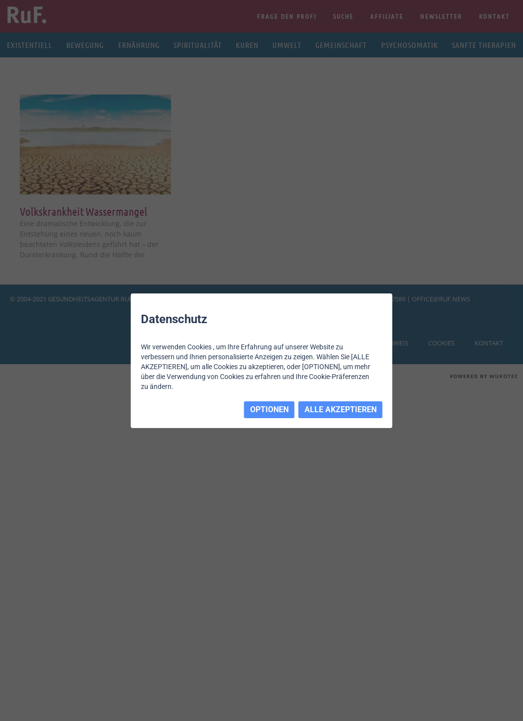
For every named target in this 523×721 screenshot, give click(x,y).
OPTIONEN (269, 409)
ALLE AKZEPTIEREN (341, 409)
